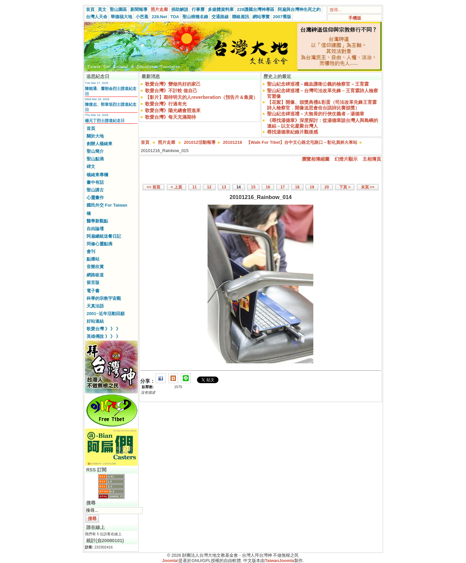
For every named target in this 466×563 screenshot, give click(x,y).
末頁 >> (367, 187)
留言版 (93, 282)
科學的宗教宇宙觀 (104, 298)
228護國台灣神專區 (255, 9)
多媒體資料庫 (221, 9)
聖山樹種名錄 (195, 16)
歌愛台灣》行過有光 (166, 103)
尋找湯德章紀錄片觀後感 (292, 132)
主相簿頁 (372, 159)
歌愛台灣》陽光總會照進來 (173, 110)
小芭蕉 (142, 16)
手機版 (354, 18)
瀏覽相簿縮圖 (316, 159)
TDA (174, 16)
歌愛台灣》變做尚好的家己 (173, 84)
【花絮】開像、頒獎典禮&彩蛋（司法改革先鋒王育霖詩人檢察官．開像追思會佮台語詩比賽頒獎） (322, 105)
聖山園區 (118, 9)
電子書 (93, 290)
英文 (102, 9)
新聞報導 (138, 9)
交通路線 (220, 16)
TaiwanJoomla (279, 560)
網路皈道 (95, 274)
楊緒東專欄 (97, 174)
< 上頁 (176, 187)
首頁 (90, 9)
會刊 (91, 251)
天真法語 (95, 305)
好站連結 (95, 321)
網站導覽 (261, 16)
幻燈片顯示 (346, 159)
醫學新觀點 (97, 221)
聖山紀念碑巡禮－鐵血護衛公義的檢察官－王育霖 (318, 84)
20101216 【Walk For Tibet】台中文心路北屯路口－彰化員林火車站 (290, 142)
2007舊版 (282, 16)
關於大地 (95, 136)
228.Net (159, 16)
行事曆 (198, 9)
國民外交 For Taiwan (107, 205)
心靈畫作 (95, 197)
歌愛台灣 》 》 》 (103, 328)
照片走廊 (159, 9)
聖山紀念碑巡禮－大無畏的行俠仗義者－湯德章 (315, 113)
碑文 (91, 166)
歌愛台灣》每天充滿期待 (170, 117)
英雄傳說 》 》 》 (103, 336)
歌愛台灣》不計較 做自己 (171, 90)
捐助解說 (179, 9)
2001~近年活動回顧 (106, 313)
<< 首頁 (153, 187)
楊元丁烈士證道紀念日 (105, 120)
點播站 (93, 259)
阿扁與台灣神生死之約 (299, 9)
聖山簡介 (95, 151)
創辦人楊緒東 (99, 143)
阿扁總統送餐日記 (104, 236)
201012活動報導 (199, 142)
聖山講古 (95, 189)
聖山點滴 (95, 158)
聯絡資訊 (240, 16)
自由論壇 (95, 228)
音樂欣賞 (95, 266)
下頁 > (344, 187)
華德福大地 (121, 16)
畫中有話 (95, 182)
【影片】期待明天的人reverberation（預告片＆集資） (201, 97)
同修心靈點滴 (99, 243)
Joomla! (170, 560)
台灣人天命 (96, 16)
